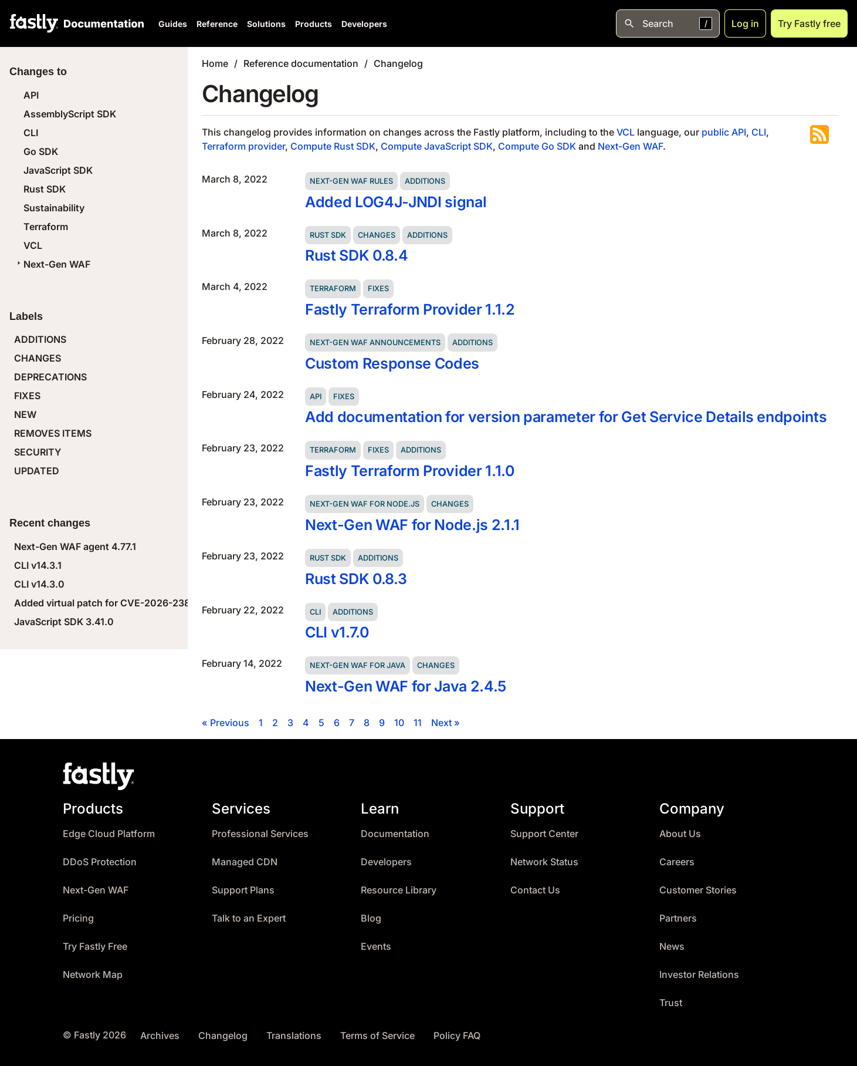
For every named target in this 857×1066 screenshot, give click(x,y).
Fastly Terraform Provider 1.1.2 (410, 309)
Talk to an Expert (249, 918)
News (672, 946)
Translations (293, 1035)
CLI (30, 133)
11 (418, 722)
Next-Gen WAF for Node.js (364, 504)
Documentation (395, 833)
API (31, 95)
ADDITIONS (40, 339)
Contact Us (535, 890)
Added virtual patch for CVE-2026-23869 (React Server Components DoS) (182, 603)
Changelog (398, 63)
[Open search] (668, 23)
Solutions (266, 24)
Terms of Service (377, 1035)
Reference (217, 24)
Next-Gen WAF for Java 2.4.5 (405, 686)
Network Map (93, 974)
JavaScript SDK (58, 170)
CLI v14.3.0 (39, 584)
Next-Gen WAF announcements (375, 342)
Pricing (78, 918)
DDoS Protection (100, 862)
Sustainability (53, 208)
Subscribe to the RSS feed (819, 134)
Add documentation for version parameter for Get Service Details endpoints (565, 417)
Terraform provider (243, 146)
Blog (371, 918)
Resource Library (398, 890)
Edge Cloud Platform (109, 833)
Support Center (544, 833)
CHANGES (37, 358)
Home (215, 63)
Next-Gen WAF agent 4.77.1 (75, 546)
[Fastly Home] (34, 23)
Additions (425, 181)
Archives (159, 1035)
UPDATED (36, 471)
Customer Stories (698, 890)
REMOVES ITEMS (53, 433)
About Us (680, 833)
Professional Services (260, 833)
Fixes (378, 288)
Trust (670, 1002)
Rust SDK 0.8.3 (356, 579)
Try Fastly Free (95, 946)
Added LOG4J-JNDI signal (395, 202)
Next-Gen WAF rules (351, 181)
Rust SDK (44, 189)
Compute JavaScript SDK (437, 146)
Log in (745, 23)
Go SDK (40, 151)
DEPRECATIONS (50, 377)
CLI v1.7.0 (337, 632)
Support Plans (243, 890)
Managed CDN (244, 862)
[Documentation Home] (101, 23)
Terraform (45, 226)
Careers (677, 862)
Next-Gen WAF (52, 264)
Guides (172, 24)
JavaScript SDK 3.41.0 (64, 622)
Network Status (544, 862)
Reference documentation (300, 63)
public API (724, 132)
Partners (678, 918)
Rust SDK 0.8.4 (356, 255)
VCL (32, 245)
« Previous (225, 722)
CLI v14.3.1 (38, 565)
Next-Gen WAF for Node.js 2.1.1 (412, 525)
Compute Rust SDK (332, 146)
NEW (25, 414)
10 (399, 722)
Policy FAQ (456, 1035)
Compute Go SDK (537, 146)
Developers (364, 24)
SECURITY (37, 452)
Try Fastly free (809, 23)
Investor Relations (699, 974)
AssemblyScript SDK (69, 114)
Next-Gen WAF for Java (357, 665)
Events (376, 946)
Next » (445, 722)
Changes (376, 235)
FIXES (27, 396)
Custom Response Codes (392, 363)
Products (313, 24)
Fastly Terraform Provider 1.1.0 (409, 471)
